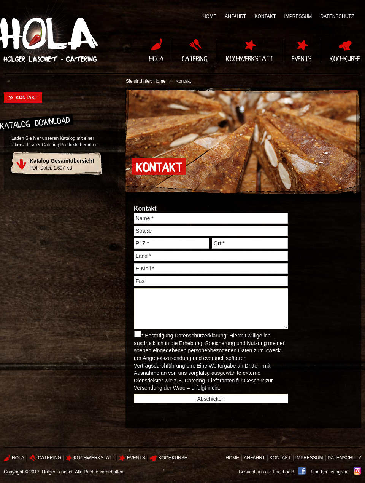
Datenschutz (337, 16)
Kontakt (265, 16)
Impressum (298, 16)
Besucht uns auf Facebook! (266, 472)
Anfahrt (235, 16)
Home (209, 16)
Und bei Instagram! (330, 472)
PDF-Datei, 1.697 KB (62, 164)
